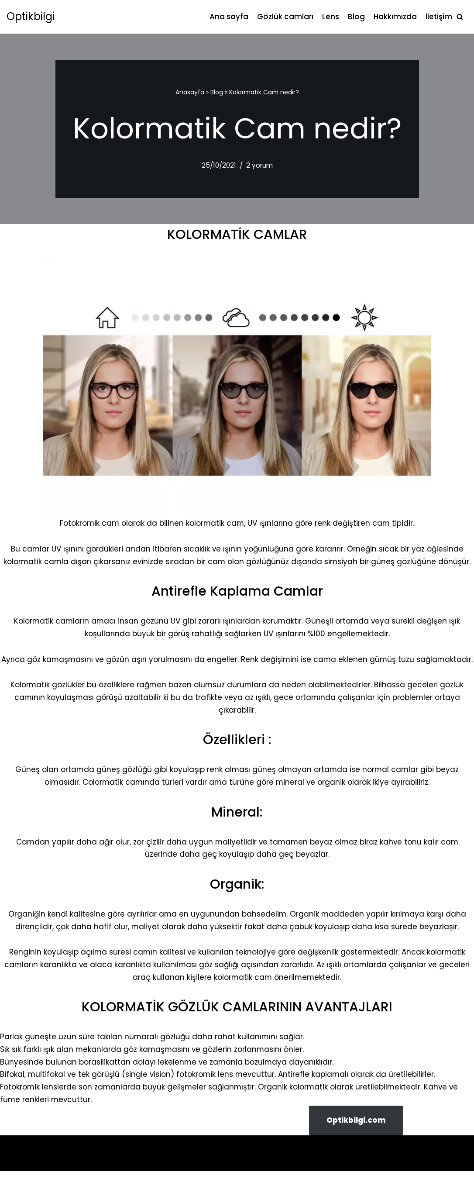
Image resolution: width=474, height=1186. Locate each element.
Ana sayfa (229, 16)
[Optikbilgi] (31, 17)
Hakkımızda (395, 16)
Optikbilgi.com (355, 1135)
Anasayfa (189, 92)
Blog (356, 16)
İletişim (439, 16)
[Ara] (460, 17)
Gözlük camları (285, 16)
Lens (330, 16)
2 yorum (259, 165)
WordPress (52, 1161)
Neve (16, 1161)
